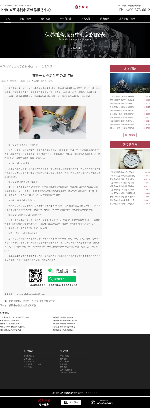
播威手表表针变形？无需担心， (130, 121)
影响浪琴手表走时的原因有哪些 (130, 197)
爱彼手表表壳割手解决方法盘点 (64, 320)
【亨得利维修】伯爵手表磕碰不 (130, 96)
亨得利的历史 (29, 362)
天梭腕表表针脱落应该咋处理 (63, 324)
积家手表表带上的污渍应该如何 (130, 186)
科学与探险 (28, 367)
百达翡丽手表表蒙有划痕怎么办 (130, 204)
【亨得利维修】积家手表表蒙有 (130, 190)
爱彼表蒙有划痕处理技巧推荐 (63, 327)
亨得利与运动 (29, 356)
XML (95, 393)
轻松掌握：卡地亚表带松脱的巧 (130, 114)
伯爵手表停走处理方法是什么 (130, 103)
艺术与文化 (28, 359)
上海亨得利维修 (127, 18)
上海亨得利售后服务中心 (27, 256)
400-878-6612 (134, 9)
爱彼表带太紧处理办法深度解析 (130, 107)
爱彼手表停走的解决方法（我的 (130, 179)
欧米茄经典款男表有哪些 (9, 320)
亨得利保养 (65, 18)
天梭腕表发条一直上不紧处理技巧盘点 (15, 317)
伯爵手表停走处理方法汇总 (22, 305)
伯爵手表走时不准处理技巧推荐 (130, 124)
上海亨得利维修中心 (26, 66)
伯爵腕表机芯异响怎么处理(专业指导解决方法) (32, 301)
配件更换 (45, 18)
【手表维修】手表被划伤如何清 (130, 183)
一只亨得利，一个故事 (32, 364)
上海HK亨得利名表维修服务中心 (25, 10)
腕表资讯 (104, 18)
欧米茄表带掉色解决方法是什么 (12, 327)
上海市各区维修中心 (68, 373)
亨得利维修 (25, 18)
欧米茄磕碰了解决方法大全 (10, 330)
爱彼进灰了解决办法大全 (9, 324)
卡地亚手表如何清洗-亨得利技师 (130, 193)
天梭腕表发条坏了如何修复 (63, 317)
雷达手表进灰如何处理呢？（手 (130, 200)
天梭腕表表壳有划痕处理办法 (130, 117)
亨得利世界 (29, 351)
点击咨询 (75, 48)
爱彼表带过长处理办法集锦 (63, 330)
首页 (7, 18)
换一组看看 (130, 135)
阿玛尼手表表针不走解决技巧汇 (130, 128)
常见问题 (85, 18)
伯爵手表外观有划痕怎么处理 (130, 110)
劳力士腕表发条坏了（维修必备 (130, 100)
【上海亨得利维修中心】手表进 (130, 172)
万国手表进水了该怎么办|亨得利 (130, 176)
